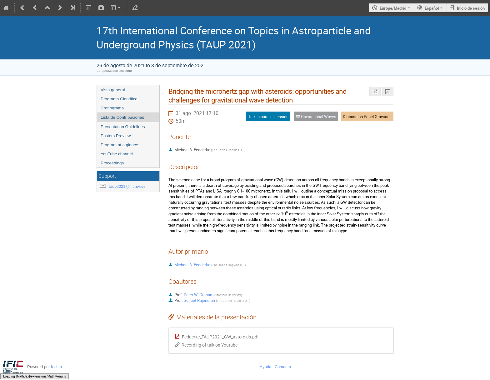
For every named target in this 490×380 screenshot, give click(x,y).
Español (432, 8)
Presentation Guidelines (123, 126)
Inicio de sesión (471, 8)
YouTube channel (117, 154)
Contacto (283, 366)
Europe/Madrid (393, 8)
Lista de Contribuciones (122, 117)
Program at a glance (119, 144)
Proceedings (112, 163)
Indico (56, 366)
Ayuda (265, 366)
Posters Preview (116, 135)
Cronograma (112, 108)
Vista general (113, 90)
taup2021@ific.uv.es (127, 186)
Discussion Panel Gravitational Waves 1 (378, 116)
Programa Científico (119, 99)
